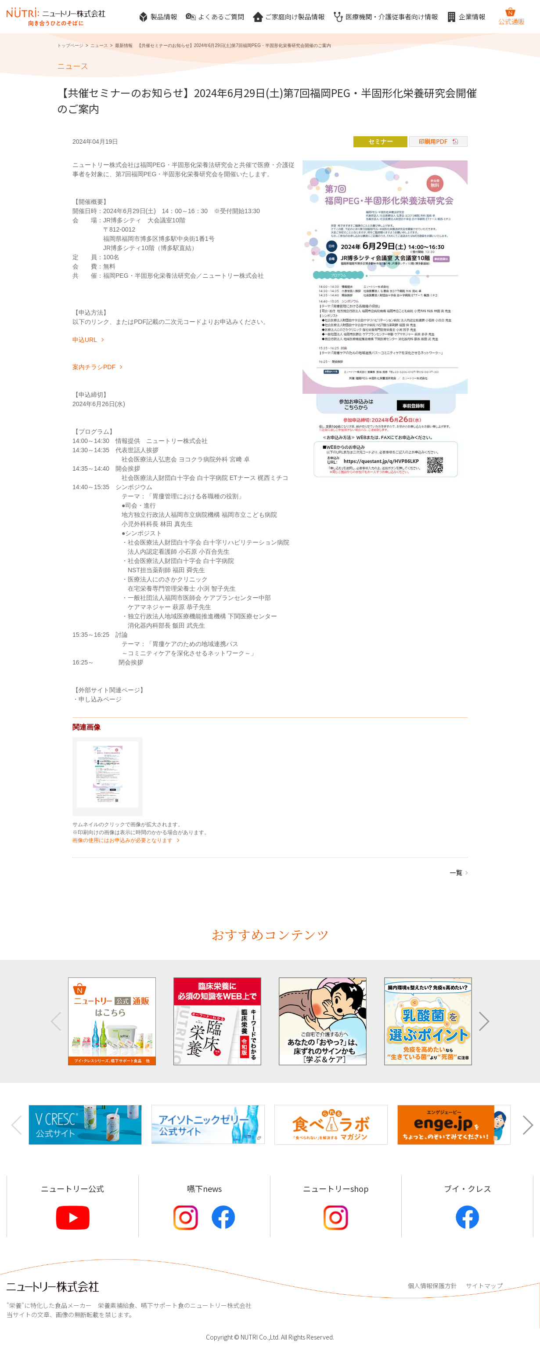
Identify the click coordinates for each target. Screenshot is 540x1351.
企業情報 (465, 17)
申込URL (84, 339)
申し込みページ (100, 699)
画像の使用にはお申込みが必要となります (122, 840)
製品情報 (157, 17)
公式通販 (511, 16)
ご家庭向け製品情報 (288, 17)
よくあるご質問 (215, 17)
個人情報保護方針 (432, 1285)
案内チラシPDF (93, 366)
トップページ (70, 45)
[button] (484, 1021)
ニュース (99, 45)
